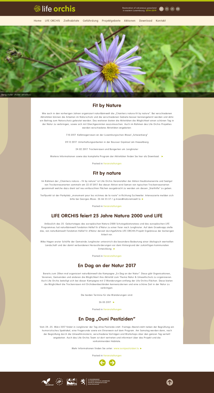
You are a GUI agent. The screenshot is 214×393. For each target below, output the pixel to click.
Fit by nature (107, 173)
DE (161, 9)
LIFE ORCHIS (52, 20)
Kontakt (161, 20)
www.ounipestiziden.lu (126, 348)
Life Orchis (54, 9)
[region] (107, 61)
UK (172, 9)
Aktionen (130, 20)
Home (37, 20)
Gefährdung (91, 20)
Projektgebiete (111, 20)
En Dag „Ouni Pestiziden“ (107, 319)
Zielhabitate (71, 20)
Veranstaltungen (112, 163)
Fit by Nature (107, 106)
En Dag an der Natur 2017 (107, 266)
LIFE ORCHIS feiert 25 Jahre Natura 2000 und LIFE (107, 216)
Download (145, 20)
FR (167, 9)
